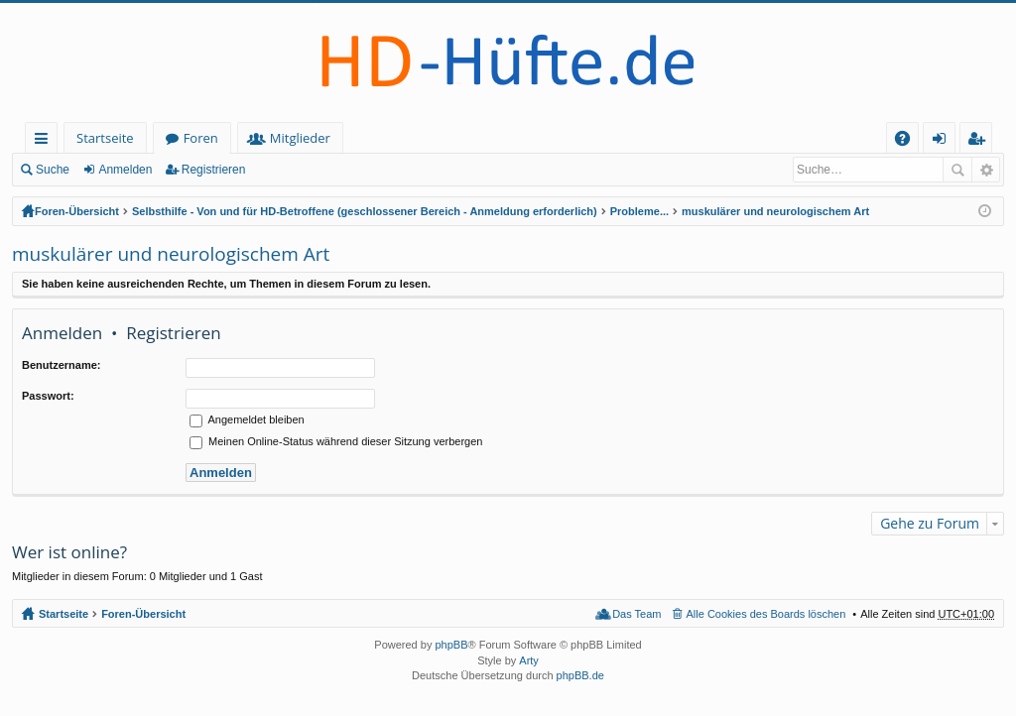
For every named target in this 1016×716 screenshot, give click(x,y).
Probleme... (639, 211)
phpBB (451, 645)
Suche (52, 170)
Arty (529, 660)
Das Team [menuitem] (636, 614)
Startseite (105, 138)
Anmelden (125, 170)
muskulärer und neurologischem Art (775, 211)
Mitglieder (300, 138)
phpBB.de (580, 675)
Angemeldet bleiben (247, 419)
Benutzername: (61, 365)
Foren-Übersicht (77, 211)
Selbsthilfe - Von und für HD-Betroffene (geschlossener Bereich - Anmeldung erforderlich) (364, 211)
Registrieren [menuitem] (980, 141)
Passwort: (48, 396)
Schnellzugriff (45, 141)
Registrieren (214, 170)
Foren (201, 138)
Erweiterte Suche (985, 169)
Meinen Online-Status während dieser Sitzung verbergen (336, 441)
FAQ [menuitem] (909, 141)
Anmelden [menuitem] (944, 141)
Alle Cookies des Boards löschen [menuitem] (766, 614)
